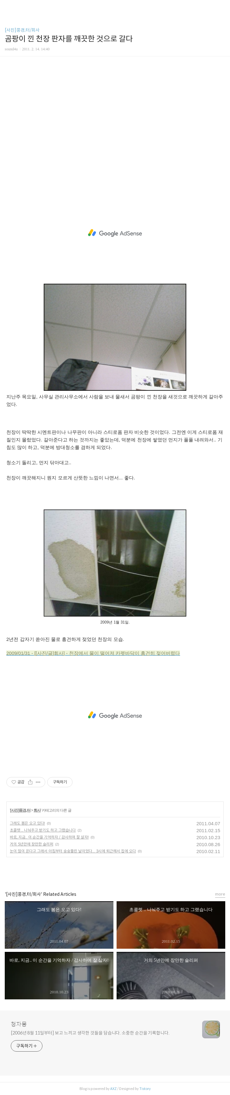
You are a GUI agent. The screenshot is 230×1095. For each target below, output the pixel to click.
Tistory (145, 1088)
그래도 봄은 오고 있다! (27, 823)
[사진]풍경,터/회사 (22, 30)
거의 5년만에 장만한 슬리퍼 (31, 844)
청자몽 (19, 1024)
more (220, 894)
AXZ (113, 1088)
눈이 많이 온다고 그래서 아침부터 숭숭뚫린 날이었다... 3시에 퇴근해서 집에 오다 (73, 851)
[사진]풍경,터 (20, 810)
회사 (37, 810)
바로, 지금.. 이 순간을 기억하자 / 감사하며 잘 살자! (49, 837)
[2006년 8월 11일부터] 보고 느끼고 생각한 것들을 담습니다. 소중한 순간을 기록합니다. (90, 1033)
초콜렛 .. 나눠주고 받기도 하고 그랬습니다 (43, 830)
